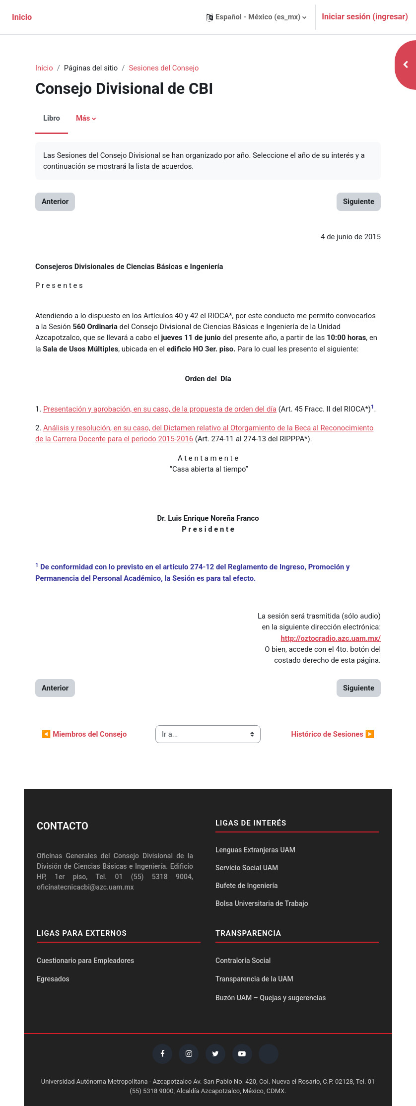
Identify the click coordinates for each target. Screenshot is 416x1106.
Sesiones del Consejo (164, 68)
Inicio (44, 68)
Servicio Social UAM (246, 868)
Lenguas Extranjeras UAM (255, 850)
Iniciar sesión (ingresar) (365, 16)
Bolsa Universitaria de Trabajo (261, 903)
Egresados (53, 979)
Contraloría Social (243, 961)
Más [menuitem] (83, 118)
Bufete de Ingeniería (246, 886)
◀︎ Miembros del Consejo (84, 734)
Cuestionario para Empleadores (85, 961)
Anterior (55, 201)
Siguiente (358, 201)
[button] (256, 17)
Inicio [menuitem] (22, 17)
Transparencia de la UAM (254, 979)
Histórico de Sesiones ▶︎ (332, 734)
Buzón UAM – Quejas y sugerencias (270, 998)
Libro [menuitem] (51, 118)
